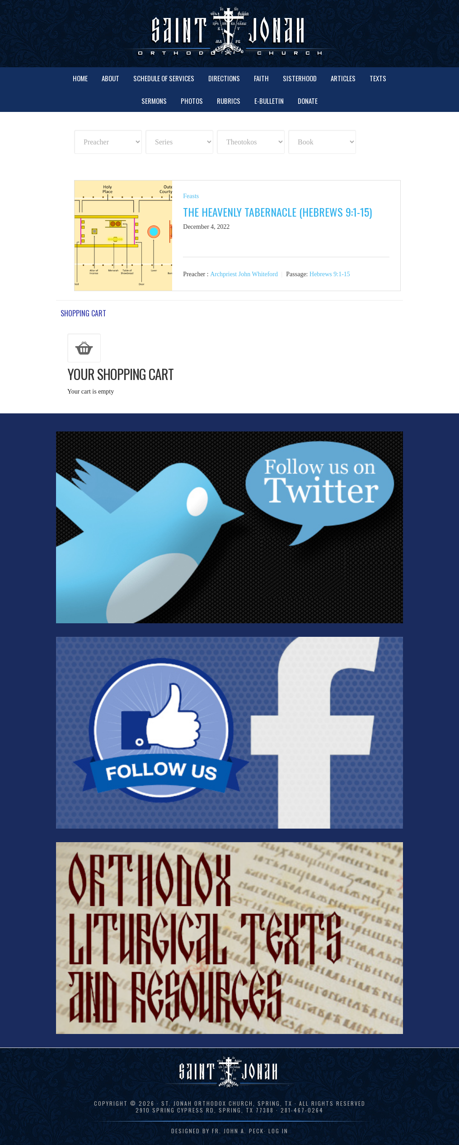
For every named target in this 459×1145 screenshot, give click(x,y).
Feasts (191, 196)
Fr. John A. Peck (238, 1131)
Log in (278, 1131)
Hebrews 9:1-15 (329, 274)
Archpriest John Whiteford (244, 274)
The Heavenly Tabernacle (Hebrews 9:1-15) (277, 212)
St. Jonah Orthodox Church (229, 32)
